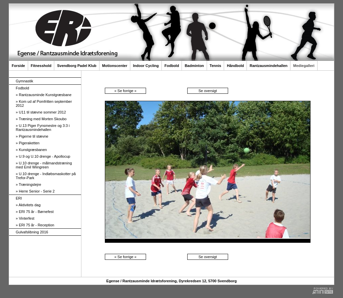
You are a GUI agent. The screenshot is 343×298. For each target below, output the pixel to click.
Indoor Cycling (145, 66)
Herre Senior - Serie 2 (35, 191)
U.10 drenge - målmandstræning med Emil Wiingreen (44, 165)
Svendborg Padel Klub (76, 66)
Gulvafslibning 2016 (32, 232)
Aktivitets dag (28, 205)
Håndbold (235, 66)
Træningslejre (28, 184)
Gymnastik (24, 81)
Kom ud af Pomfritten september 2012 (44, 103)
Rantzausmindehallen (268, 66)
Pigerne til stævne (32, 136)
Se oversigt (207, 91)
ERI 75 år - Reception (35, 225)
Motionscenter (114, 66)
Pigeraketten (28, 143)
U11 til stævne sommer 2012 (41, 112)
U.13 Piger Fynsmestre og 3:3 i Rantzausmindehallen (43, 128)
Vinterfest (25, 218)
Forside (18, 66)
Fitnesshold (41, 66)
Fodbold (172, 66)
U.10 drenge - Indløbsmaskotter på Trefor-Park (46, 176)
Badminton (194, 66)
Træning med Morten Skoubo (41, 119)
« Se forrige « (125, 91)
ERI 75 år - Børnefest (35, 212)
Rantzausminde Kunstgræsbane (43, 95)
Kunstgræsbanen (31, 150)
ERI (19, 198)
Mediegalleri (303, 66)
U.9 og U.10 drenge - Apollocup (43, 156)
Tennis (215, 66)
